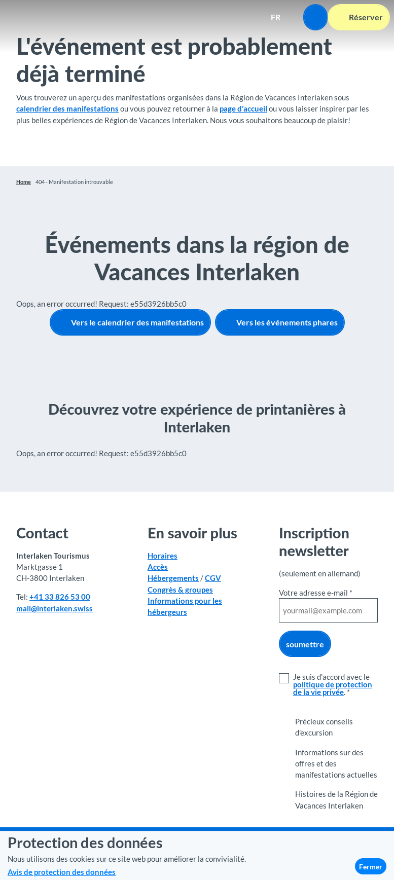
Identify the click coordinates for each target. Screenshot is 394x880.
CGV (213, 577)
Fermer (370, 866)
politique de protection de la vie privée (332, 688)
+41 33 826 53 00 (59, 596)
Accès (158, 566)
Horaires (162, 555)
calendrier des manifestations (67, 108)
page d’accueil (243, 108)
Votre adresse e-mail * (315, 592)
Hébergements (173, 577)
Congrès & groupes (180, 589)
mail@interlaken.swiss (54, 607)
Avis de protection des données (62, 871)
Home (23, 181)
